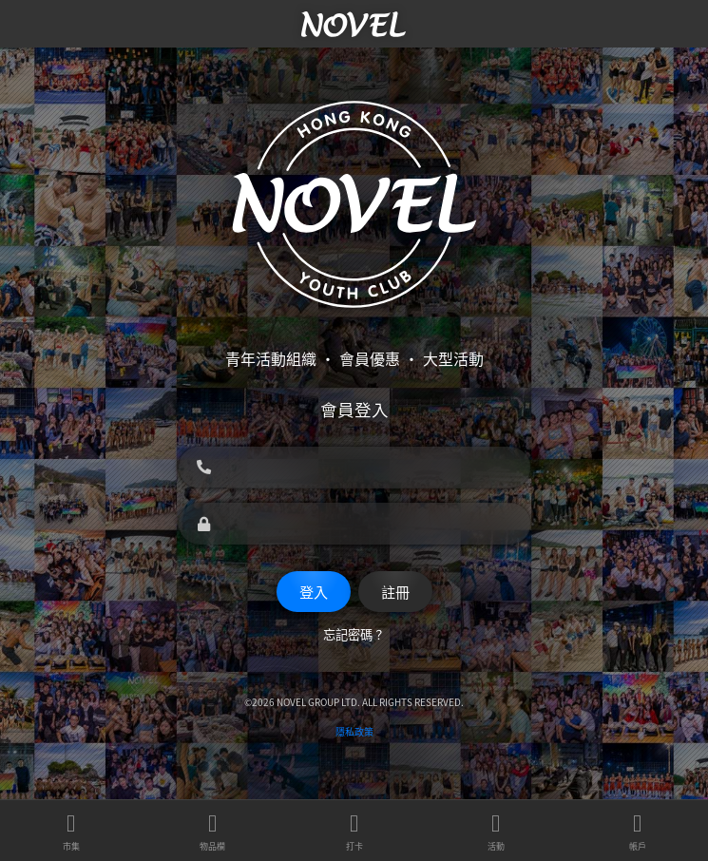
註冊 (395, 591)
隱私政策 (354, 731)
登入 (313, 591)
